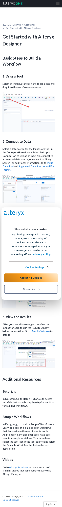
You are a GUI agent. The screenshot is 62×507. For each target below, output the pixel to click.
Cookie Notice (35, 496)
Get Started (30, 24)
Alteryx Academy (18, 467)
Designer (17, 24)
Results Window (41, 331)
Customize (31, 289)
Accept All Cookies (31, 277)
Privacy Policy (42, 254)
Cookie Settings (34, 267)
